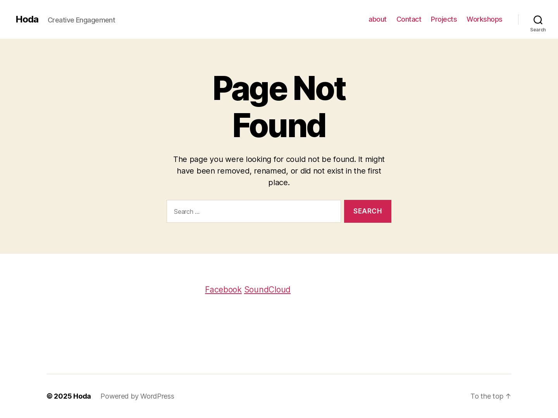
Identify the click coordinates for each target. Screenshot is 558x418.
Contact (409, 19)
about (378, 19)
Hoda (27, 19)
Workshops (485, 19)
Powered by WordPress (137, 396)
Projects (444, 19)
